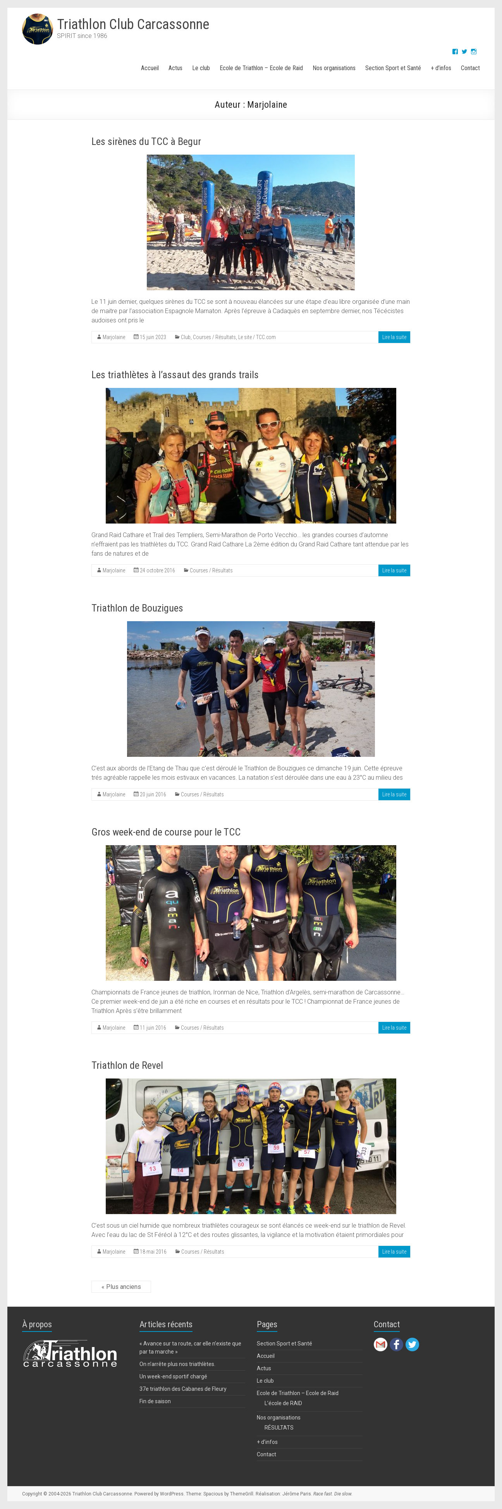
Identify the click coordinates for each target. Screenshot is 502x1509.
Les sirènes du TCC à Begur (146, 141)
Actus (175, 68)
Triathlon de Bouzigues (137, 608)
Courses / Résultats (214, 337)
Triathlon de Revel (127, 1065)
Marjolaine (114, 337)
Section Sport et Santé (393, 68)
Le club (201, 68)
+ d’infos (441, 68)
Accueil (150, 68)
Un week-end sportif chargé (173, 1376)
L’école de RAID (283, 1403)
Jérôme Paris (296, 1494)
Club (186, 337)
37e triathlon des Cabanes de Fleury (183, 1389)
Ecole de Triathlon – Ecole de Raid (261, 68)
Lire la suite (394, 337)
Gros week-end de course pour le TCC (166, 832)
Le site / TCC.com (257, 337)
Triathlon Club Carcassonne (133, 24)
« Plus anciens (121, 1286)
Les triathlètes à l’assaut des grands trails (175, 375)
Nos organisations (334, 68)
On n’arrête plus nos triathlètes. (177, 1364)
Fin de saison (155, 1401)
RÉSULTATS (279, 1428)
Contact (470, 68)
